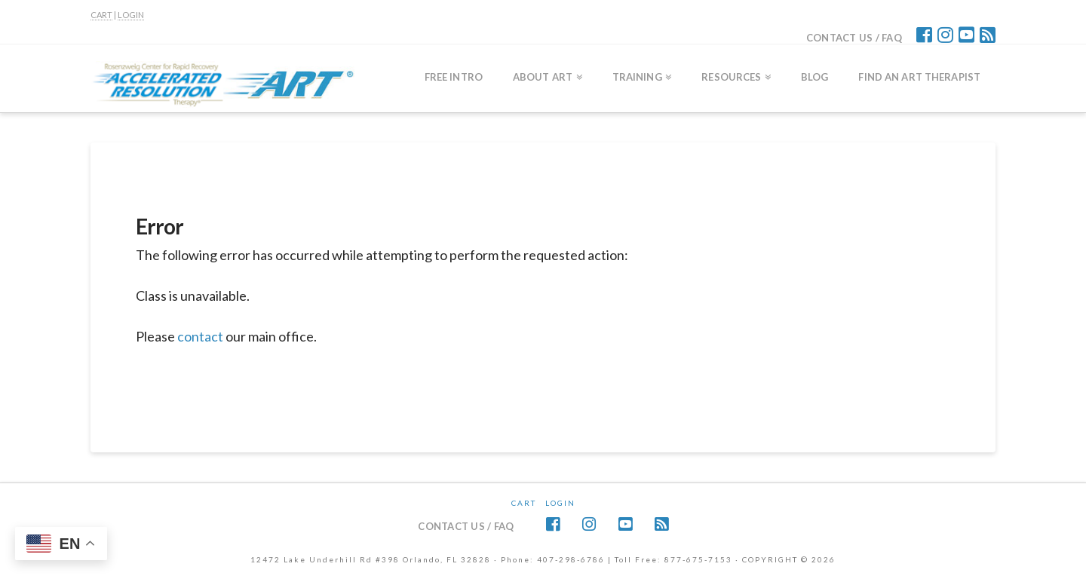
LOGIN (131, 15)
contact (200, 336)
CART (101, 15)
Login (560, 502)
